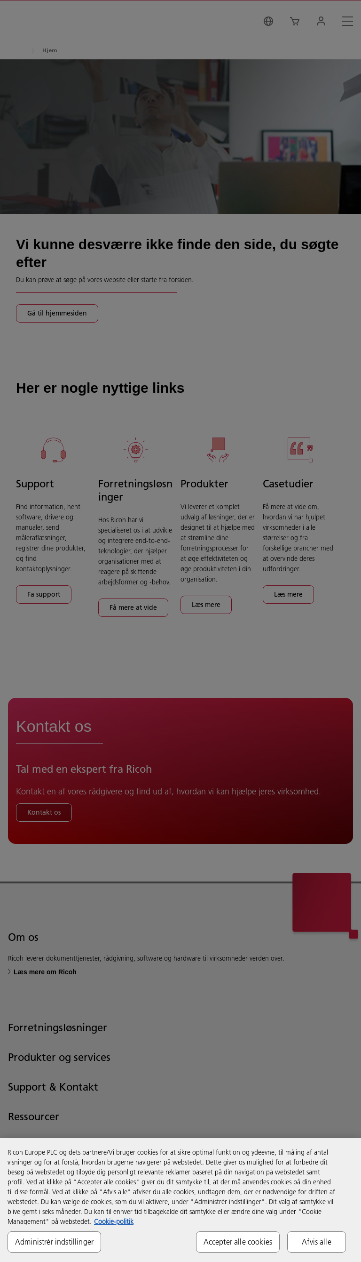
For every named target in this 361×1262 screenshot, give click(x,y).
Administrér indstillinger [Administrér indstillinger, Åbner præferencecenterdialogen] (54, 1241)
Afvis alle (316, 1241)
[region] (180, 1200)
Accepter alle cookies (238, 1241)
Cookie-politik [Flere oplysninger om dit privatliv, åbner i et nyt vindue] (113, 1221)
